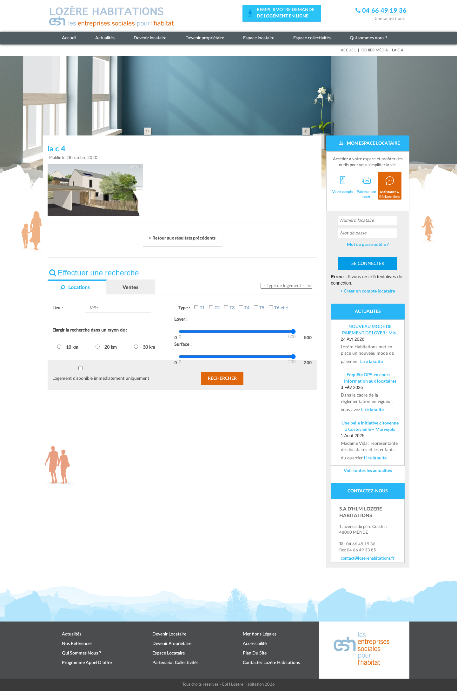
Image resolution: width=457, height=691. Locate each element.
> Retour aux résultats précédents (182, 238)
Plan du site (255, 653)
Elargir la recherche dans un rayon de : (89, 330)
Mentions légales (259, 634)
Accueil (69, 38)
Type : (184, 308)
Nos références (77, 644)
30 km (144, 347)
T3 (229, 307)
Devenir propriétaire (204, 38)
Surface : (183, 344)
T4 (244, 307)
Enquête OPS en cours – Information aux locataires (370, 378)
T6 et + (278, 307)
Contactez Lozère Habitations (271, 663)
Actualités (105, 38)
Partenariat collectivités (175, 663)
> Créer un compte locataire (367, 290)
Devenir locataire (150, 38)
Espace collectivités (312, 38)
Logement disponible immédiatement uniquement (100, 378)
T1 (199, 307)
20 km (106, 347)
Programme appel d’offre (87, 663)
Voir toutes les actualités (368, 470)
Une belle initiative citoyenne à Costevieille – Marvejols (370, 426)
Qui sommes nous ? (368, 38)
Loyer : (181, 319)
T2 (214, 307)
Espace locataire (258, 38)
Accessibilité (255, 644)
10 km (67, 347)
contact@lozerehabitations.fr (367, 558)
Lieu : (57, 308)
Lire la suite (371, 361)
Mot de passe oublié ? (368, 244)
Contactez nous (389, 18)
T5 (259, 307)
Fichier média (374, 50)
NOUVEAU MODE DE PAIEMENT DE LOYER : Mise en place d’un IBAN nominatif (370, 330)
